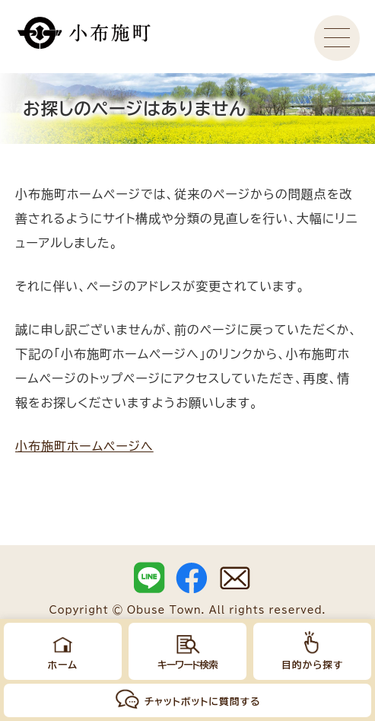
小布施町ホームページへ (84, 446)
